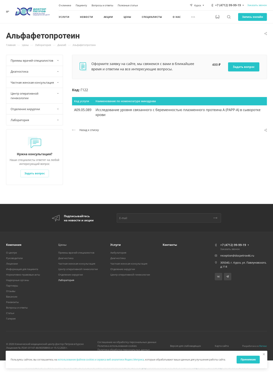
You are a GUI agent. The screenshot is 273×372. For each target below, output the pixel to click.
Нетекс (263, 346)
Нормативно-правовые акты (23, 274)
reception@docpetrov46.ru (237, 255)
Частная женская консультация (35, 82)
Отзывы (10, 291)
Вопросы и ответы (17, 307)
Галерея (11, 318)
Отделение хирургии (35, 109)
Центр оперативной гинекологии (35, 96)
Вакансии (11, 296)
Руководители (14, 258)
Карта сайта (222, 346)
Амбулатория (118, 252)
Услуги (115, 245)
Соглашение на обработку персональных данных (126, 342)
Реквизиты (12, 302)
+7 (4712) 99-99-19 (228, 5)
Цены (62, 245)
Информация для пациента (22, 269)
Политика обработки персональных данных (123, 349)
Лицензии (12, 263)
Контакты (170, 245)
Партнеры (12, 285)
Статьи (10, 313)
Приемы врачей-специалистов (35, 60)
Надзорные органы (17, 280)
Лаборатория (35, 120)
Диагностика (35, 71)
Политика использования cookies (117, 346)
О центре (11, 252)
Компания (13, 245)
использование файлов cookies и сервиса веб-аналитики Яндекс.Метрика (101, 359)
